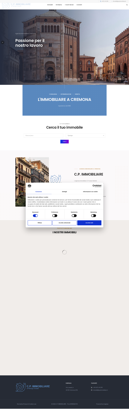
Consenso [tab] (38, 191)
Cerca (64, 141)
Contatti (79, 9)
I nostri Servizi (69, 9)
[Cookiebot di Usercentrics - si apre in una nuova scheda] (93, 186)
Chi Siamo (59, 9)
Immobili (50, 9)
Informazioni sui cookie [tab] (90, 191)
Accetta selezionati (64, 223)
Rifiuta (40, 223)
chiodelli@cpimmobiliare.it (119, 1)
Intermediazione (66, 94)
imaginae (105, 405)
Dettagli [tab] (64, 191)
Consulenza (53, 94)
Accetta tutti (89, 223)
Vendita (77, 94)
